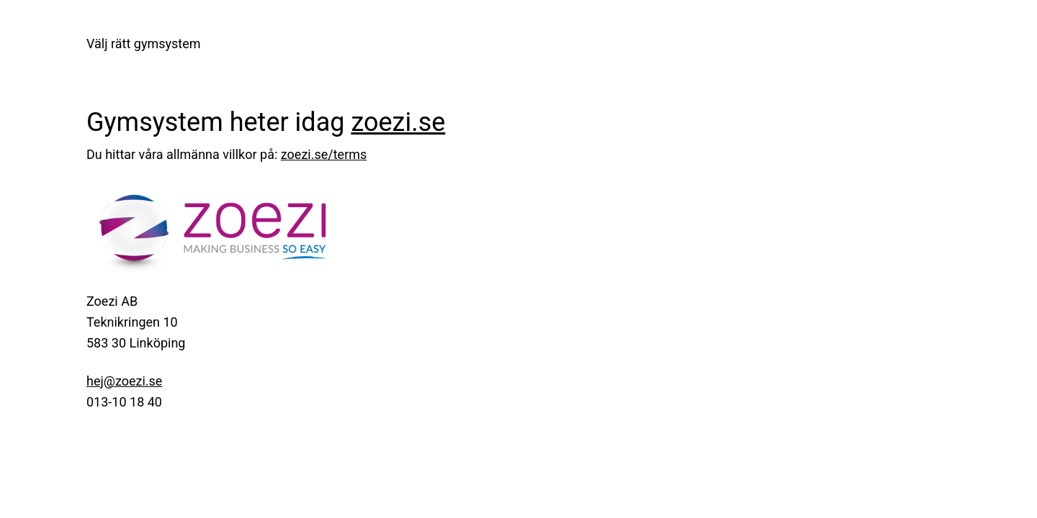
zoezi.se (398, 122)
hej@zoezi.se (124, 380)
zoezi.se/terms (324, 154)
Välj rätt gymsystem (143, 43)
